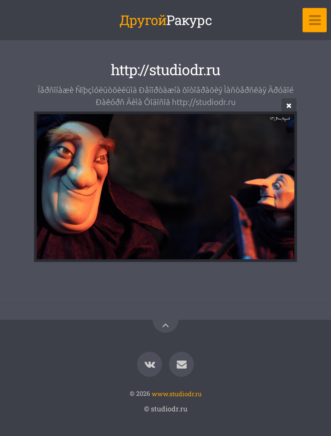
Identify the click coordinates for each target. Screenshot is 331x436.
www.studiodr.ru (177, 393)
